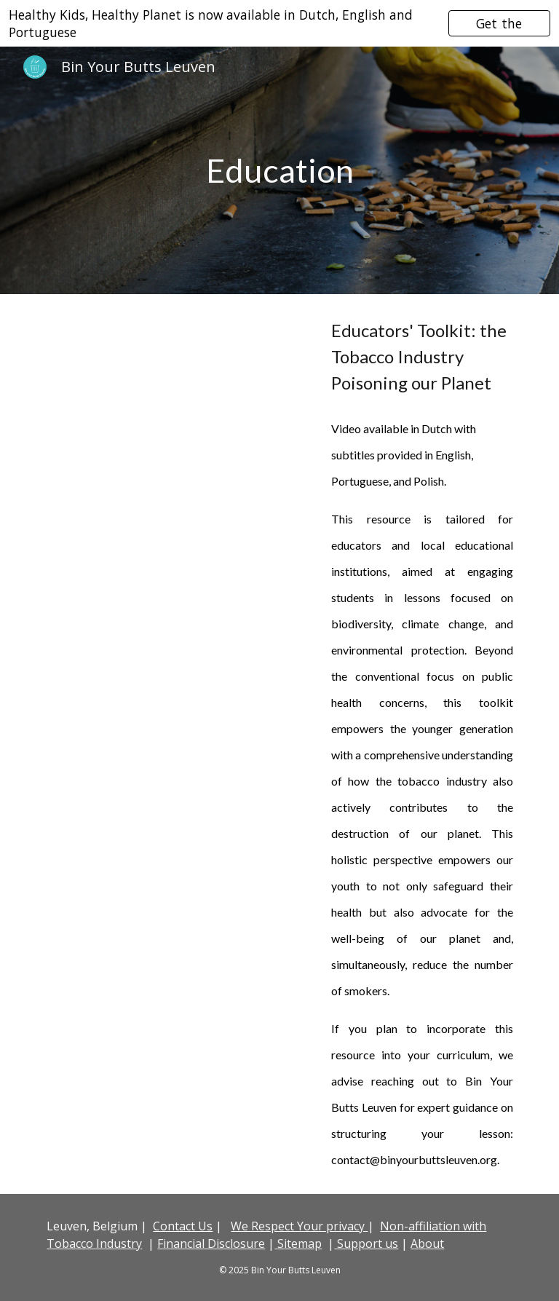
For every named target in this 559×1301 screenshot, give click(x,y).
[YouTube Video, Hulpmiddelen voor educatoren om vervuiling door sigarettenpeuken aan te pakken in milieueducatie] (177, 399)
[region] (279, 23)
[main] (279, 170)
